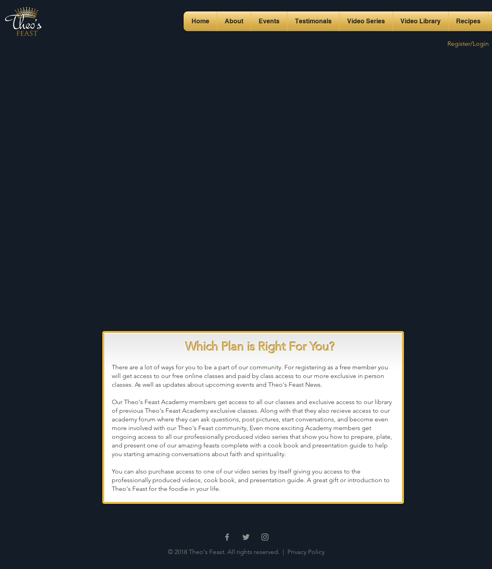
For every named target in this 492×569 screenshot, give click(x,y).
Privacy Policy (305, 552)
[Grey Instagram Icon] (265, 537)
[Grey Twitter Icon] (246, 537)
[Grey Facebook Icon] (227, 537)
